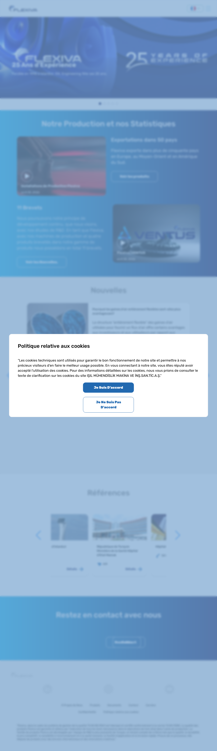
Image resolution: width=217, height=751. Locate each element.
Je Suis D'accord (108, 387)
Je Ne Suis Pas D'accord (108, 404)
